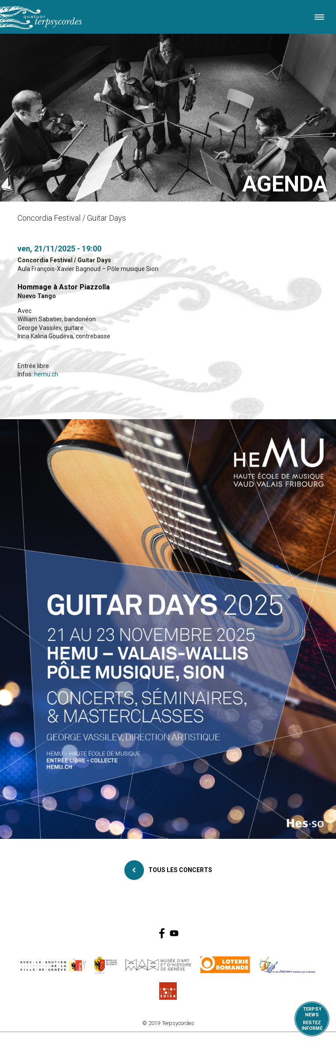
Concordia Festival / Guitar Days (64, 260)
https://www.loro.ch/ (225, 965)
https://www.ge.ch (106, 965)
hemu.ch (46, 374)
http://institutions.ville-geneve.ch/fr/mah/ (158, 965)
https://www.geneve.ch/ (53, 965)
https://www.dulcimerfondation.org (288, 965)
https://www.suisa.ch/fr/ (168, 991)
